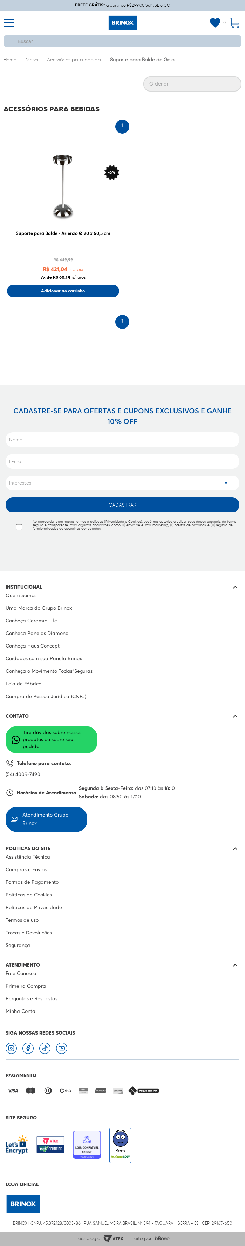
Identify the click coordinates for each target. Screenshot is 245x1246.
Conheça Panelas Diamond (37, 633)
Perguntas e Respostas (31, 998)
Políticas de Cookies (29, 895)
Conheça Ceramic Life (31, 620)
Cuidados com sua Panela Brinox (44, 658)
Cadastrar (122, 505)
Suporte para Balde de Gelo (142, 60)
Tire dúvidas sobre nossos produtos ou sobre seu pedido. (46, 739)
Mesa (32, 60)
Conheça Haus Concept (33, 646)
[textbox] (122, 41)
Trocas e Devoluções (29, 932)
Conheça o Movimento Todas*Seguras (49, 671)
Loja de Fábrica (24, 684)
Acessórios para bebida (74, 60)
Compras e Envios (26, 869)
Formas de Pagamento (32, 882)
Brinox (10, 60)
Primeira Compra (26, 986)
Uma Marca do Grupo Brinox (39, 608)
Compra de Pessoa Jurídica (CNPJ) (46, 696)
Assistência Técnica (28, 857)
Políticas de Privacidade (34, 907)
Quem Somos (21, 595)
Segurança (18, 945)
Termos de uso (22, 920)
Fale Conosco (21, 973)
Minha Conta (20, 1011)
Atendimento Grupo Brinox (39, 819)
